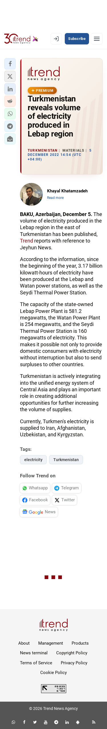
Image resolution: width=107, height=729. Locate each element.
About (24, 643)
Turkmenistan (66, 459)
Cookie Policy (53, 672)
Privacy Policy (74, 662)
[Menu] (97, 38)
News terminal (34, 652)
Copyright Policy (71, 652)
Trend (26, 241)
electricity (33, 459)
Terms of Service (36, 662)
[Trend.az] (21, 39)
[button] (10, 63)
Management (50, 643)
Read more (55, 198)
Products (80, 643)
